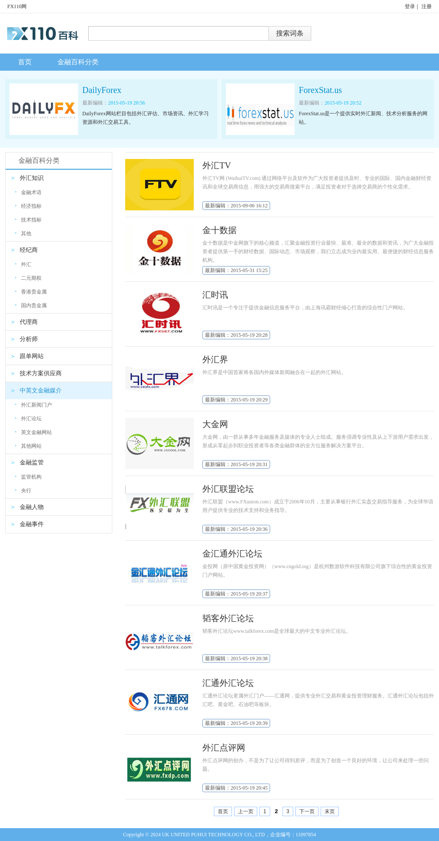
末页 (330, 811)
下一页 (307, 811)
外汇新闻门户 (33, 404)
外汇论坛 (28, 418)
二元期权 (28, 278)
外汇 (23, 264)
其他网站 (28, 446)
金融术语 (28, 192)
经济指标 (28, 206)
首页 (25, 62)
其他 (23, 233)
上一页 (245, 811)
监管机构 (28, 476)
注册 (426, 6)
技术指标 (28, 219)
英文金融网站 (33, 432)
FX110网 (17, 6)
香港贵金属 (31, 291)
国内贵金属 (31, 305)
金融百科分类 (78, 62)
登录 (410, 6)
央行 (23, 490)
